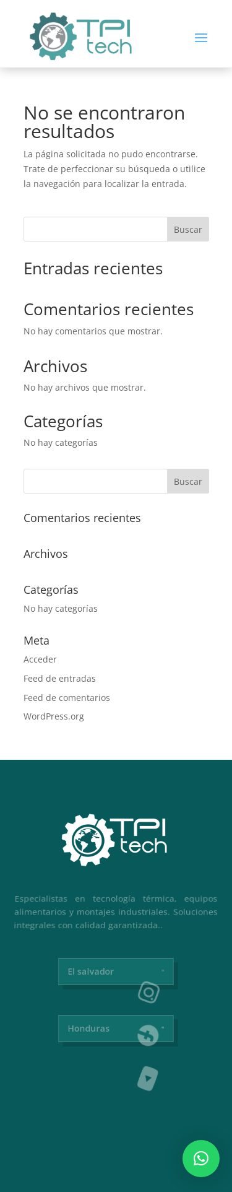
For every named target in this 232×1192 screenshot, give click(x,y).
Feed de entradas (60, 678)
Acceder (40, 659)
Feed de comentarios (67, 697)
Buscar (188, 229)
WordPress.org (54, 716)
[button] (201, 1158)
